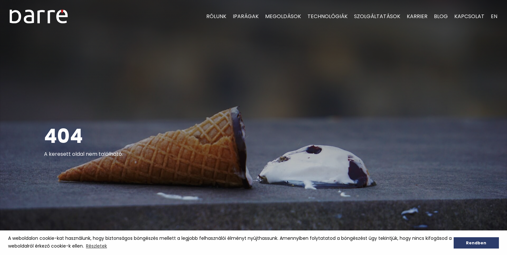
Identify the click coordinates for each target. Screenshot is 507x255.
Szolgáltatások (377, 16)
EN (494, 16)
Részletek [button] (96, 246)
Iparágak (246, 16)
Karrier (417, 16)
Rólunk (216, 16)
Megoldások (283, 16)
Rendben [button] (476, 243)
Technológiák (327, 16)
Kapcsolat (469, 16)
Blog (441, 16)
